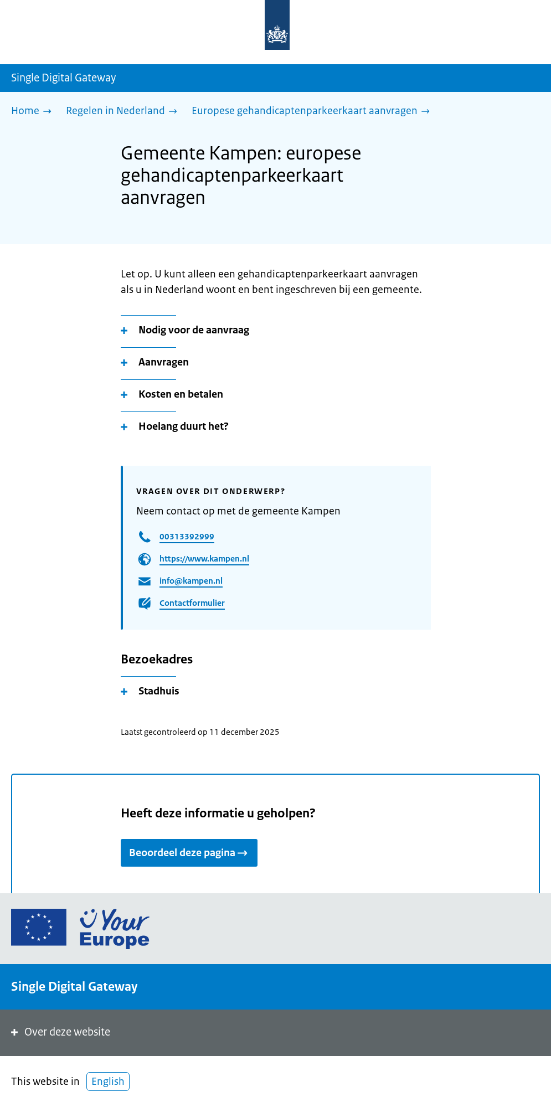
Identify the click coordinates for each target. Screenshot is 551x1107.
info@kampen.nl (191, 580)
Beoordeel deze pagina (189, 852)
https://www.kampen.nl (204, 558)
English (108, 1081)
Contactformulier (192, 603)
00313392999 (186, 536)
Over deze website (59, 1032)
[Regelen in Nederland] (124, 111)
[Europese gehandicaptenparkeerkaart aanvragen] (313, 111)
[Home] (34, 111)
